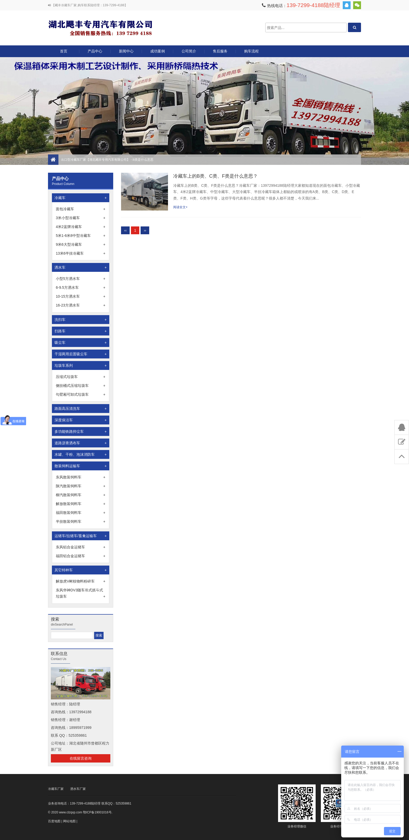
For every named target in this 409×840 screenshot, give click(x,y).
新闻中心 (126, 51)
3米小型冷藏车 (80, 218)
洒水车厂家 (78, 789)
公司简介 (189, 51)
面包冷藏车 (80, 209)
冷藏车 (81, 198)
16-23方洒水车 (80, 305)
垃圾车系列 (81, 365)
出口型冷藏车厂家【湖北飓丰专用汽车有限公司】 (100, 27)
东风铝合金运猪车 (80, 547)
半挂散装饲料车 (80, 521)
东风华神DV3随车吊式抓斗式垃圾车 (80, 593)
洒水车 (81, 267)
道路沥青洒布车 (81, 443)
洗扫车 (81, 319)
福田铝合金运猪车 (80, 556)
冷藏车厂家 (56, 789)
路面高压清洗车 (81, 408)
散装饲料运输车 (81, 466)
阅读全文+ (180, 207)
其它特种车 (81, 570)
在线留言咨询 (81, 758)
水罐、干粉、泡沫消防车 (81, 454)
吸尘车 (81, 342)
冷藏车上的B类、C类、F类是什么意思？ (215, 176)
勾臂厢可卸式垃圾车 (80, 394)
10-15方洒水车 (80, 296)
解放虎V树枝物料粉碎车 (80, 581)
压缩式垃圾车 (80, 377)
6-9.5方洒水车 (80, 287)
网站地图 (69, 821)
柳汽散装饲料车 (80, 495)
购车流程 (251, 51)
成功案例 (157, 51)
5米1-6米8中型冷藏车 (80, 235)
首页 (63, 51)
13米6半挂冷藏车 (80, 253)
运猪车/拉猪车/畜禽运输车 (81, 536)
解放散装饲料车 (80, 504)
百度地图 (54, 821)
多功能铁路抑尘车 (81, 431)
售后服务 (220, 51)
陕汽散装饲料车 (80, 486)
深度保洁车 (81, 420)
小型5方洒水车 (80, 278)
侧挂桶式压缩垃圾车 (80, 385)
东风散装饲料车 (80, 477)
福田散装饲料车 (80, 512)
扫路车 (81, 331)
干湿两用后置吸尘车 (81, 354)
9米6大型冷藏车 (80, 244)
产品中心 (95, 53)
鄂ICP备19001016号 (97, 812)
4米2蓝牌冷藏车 (80, 227)
